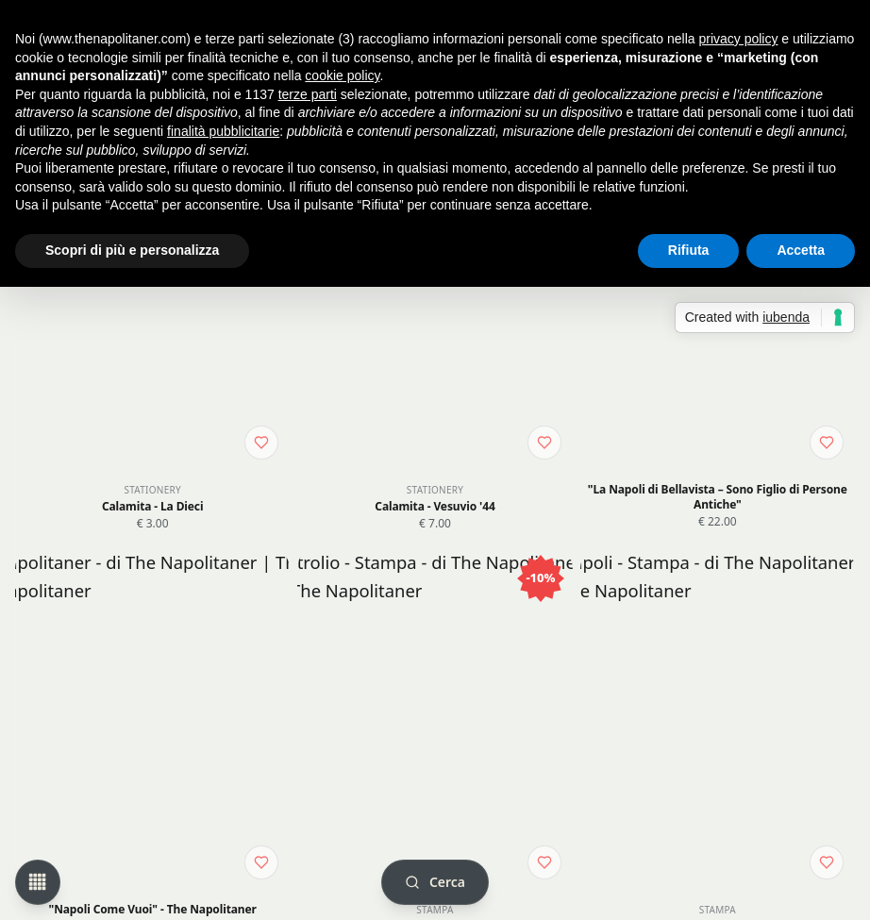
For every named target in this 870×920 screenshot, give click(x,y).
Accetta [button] (801, 250)
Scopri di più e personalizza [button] (132, 250)
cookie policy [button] (342, 75)
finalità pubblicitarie (223, 131)
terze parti (307, 94)
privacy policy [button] (738, 38)
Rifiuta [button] (689, 250)
